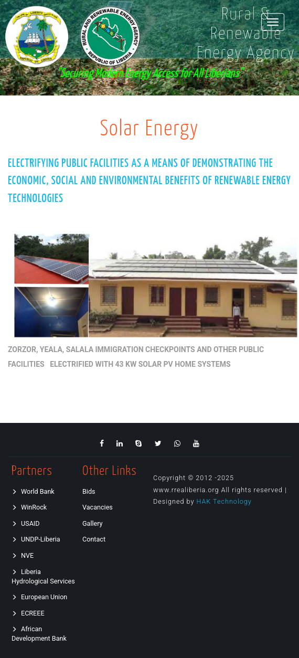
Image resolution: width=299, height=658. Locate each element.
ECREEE (28, 613)
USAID (26, 523)
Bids (88, 491)
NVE (23, 555)
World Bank (33, 491)
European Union (39, 597)
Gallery (92, 523)
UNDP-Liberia (36, 539)
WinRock (29, 507)
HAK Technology (223, 501)
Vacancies (97, 507)
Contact (93, 539)
